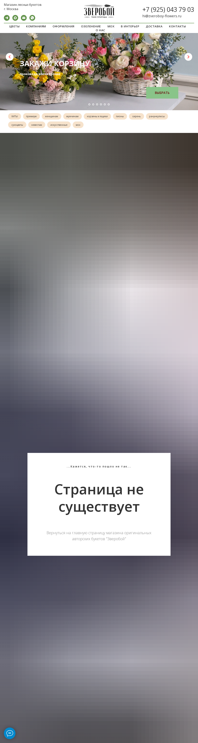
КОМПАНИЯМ (36, 26)
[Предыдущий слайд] (10, 57)
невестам (37, 125)
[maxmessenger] (15, 19)
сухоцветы (17, 125)
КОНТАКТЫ (177, 26)
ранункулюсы (160, 116)
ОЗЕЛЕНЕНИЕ (91, 26)
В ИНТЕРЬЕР (130, 26)
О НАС (100, 30)
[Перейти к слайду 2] (93, 104)
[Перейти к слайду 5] (105, 104)
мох (80, 125)
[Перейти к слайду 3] (97, 104)
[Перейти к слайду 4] (101, 104)
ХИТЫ (15, 116)
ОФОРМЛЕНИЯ (63, 26)
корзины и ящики (99, 116)
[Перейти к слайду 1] (89, 104)
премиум (32, 116)
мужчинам (74, 116)
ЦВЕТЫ (14, 26)
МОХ (111, 26)
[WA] (32, 19)
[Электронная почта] (24, 19)
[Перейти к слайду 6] (109, 104)
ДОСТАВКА (154, 26)
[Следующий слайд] (188, 57)
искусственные (60, 125)
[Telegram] (7, 19)
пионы (122, 116)
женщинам (52, 116)
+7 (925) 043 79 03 (168, 9)
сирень (139, 116)
